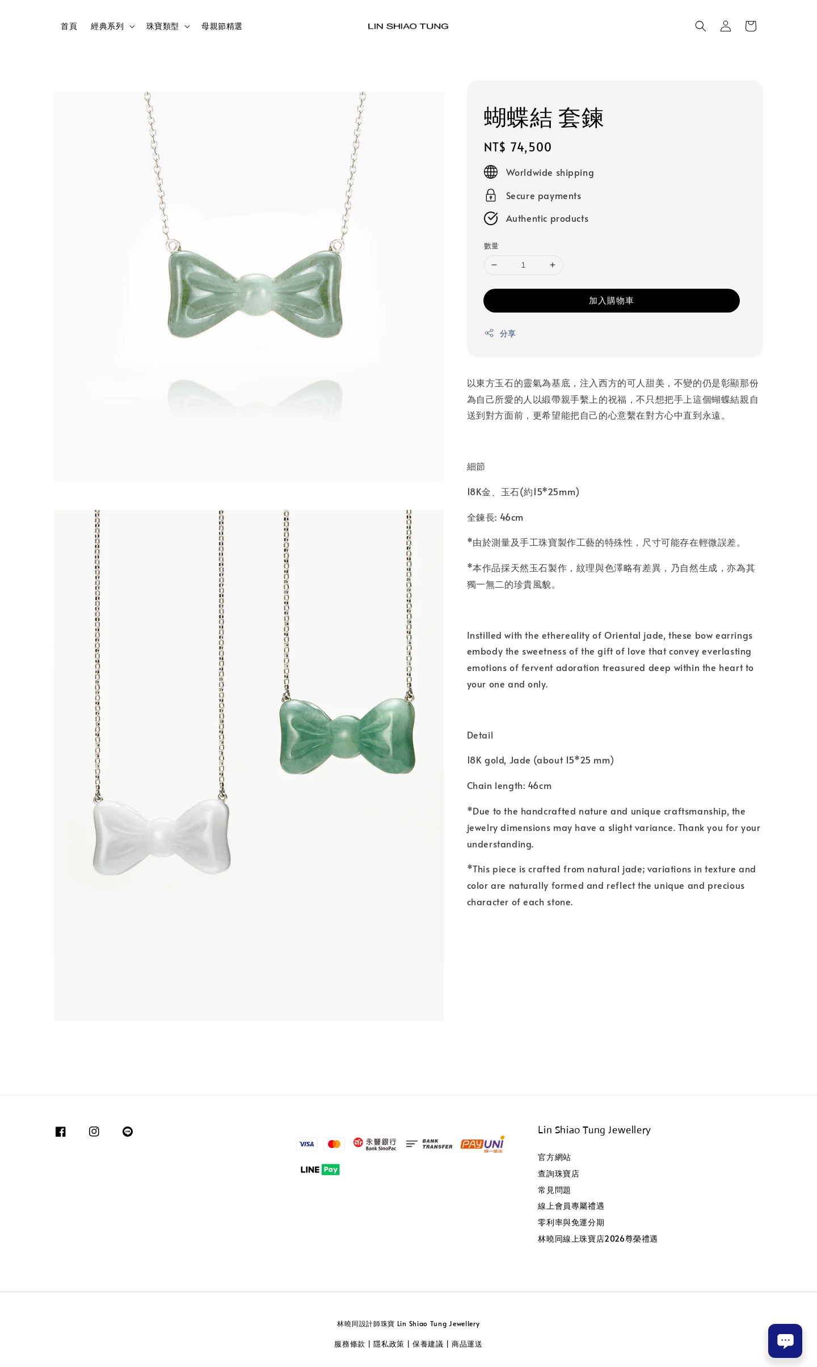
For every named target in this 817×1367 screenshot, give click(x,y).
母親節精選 (222, 25)
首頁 (69, 25)
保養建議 (428, 1344)
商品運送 (467, 1344)
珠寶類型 (162, 26)
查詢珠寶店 (558, 1173)
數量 (491, 246)
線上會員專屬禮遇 (571, 1205)
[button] (700, 26)
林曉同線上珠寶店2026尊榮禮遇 (598, 1238)
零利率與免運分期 (571, 1222)
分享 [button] (500, 333)
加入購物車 (611, 300)
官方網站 (554, 1157)
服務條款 (349, 1344)
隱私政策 (389, 1344)
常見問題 (554, 1189)
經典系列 (107, 26)
